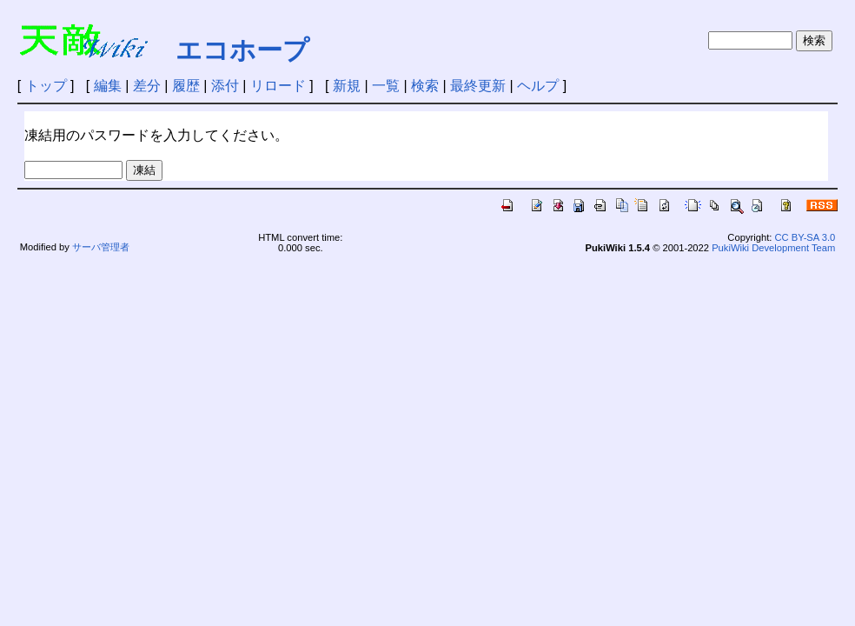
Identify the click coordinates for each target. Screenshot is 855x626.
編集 (108, 85)
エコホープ (242, 50)
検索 (425, 85)
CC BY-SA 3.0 (804, 237)
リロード (278, 85)
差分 (147, 85)
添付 (225, 85)
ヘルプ (538, 85)
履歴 (186, 85)
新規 (347, 85)
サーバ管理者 (100, 247)
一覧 (386, 85)
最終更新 (478, 85)
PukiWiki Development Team (773, 248)
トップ (46, 85)
